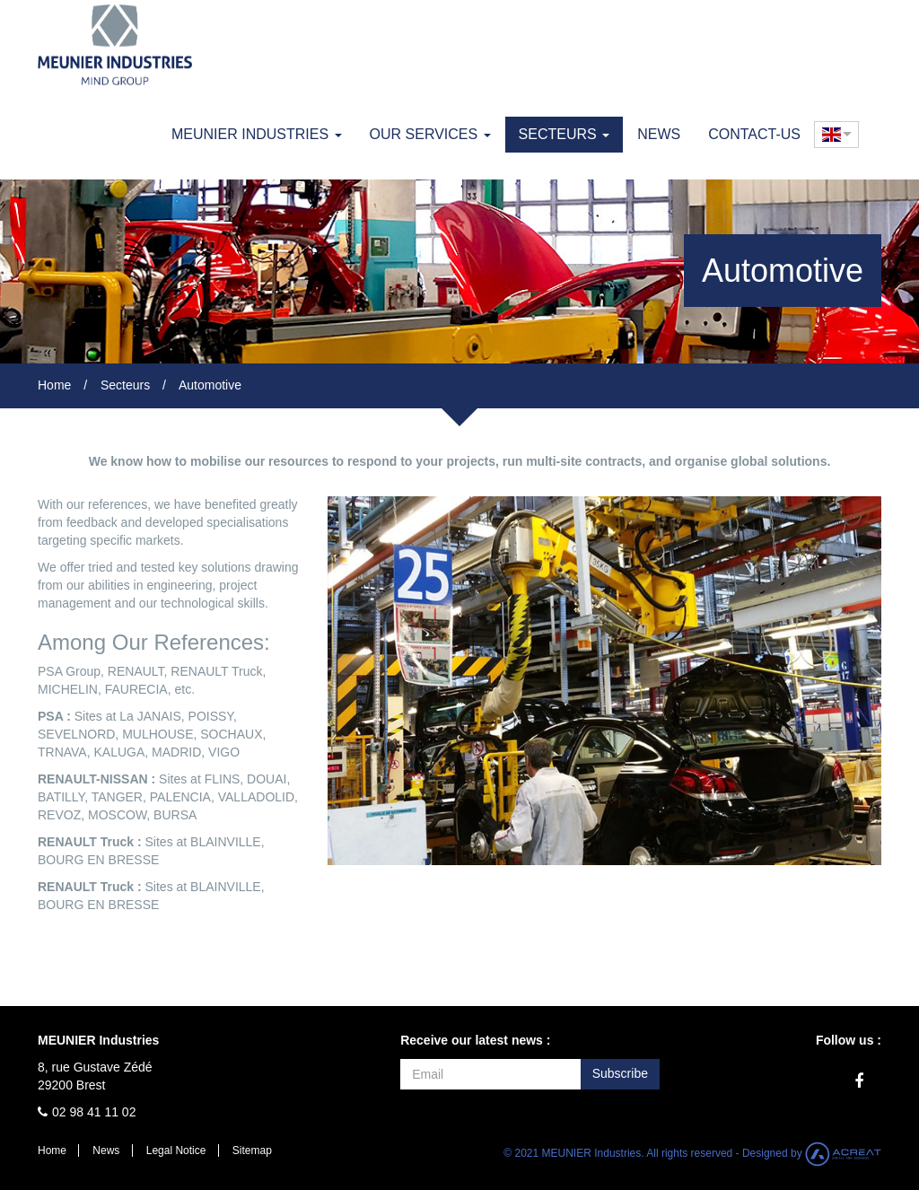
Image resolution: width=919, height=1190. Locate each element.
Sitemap (252, 1150)
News (658, 134)
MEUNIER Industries (256, 134)
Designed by (811, 1153)
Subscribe (620, 1073)
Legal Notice (176, 1150)
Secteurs (564, 134)
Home (54, 385)
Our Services (430, 134)
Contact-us (754, 134)
